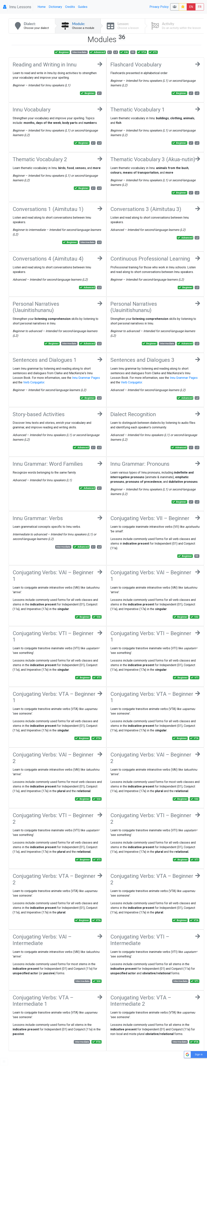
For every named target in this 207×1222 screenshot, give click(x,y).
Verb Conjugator (33, 382)
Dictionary (55, 7)
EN (191, 7)
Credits (70, 7)
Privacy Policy (159, 7)
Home (42, 7)
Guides (82, 7)
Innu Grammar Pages (86, 378)
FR (199, 7)
